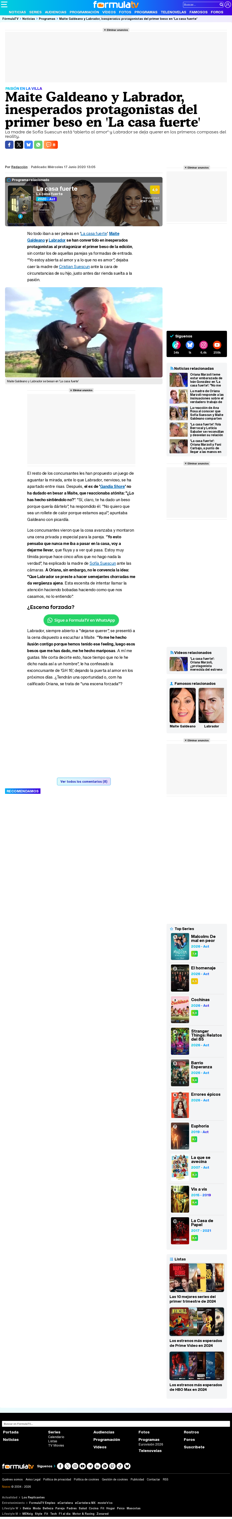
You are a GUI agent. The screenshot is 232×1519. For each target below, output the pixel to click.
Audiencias (55, 12)
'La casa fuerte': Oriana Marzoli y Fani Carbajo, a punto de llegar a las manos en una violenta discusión (206, 446)
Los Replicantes (33, 1497)
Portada (11, 1432)
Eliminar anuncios (117, 30)
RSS (165, 1479)
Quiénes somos (12, 1479)
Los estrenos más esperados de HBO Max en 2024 (196, 1387)
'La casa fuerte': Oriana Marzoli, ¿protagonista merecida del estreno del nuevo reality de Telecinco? (206, 664)
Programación (84, 12)
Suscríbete (194, 1447)
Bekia (27, 1508)
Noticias (17, 12)
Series (35, 12)
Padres (72, 1508)
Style (38, 1514)
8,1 (194, 1139)
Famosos (199, 12)
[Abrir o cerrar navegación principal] (4, 4)
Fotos (125, 12)
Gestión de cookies (115, 1479)
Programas (146, 12)
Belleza (48, 1508)
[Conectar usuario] (228, 4)
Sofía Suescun (102, 563)
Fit (102, 1508)
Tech (53, 1514)
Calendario (56, 1436)
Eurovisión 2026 (151, 1444)
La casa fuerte (57, 188)
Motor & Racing (83, 1514)
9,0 (194, 1013)
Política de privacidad (57, 1479)
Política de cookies (86, 1479)
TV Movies (56, 1445)
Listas (52, 1441)
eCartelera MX (85, 1503)
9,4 (194, 1080)
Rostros (191, 1432)
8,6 (194, 1238)
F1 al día (64, 1514)
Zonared (102, 1514)
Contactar (153, 1479)
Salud (83, 1508)
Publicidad (137, 1479)
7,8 (194, 954)
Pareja (60, 1508)
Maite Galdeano (183, 726)
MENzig (27, 1514)
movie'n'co (105, 1503)
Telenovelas (173, 12)
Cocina (93, 1508)
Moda (37, 1508)
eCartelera (65, 1503)
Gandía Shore (112, 486)
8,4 (194, 1202)
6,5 (194, 981)
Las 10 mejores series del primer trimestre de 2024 (193, 1299)
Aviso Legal (33, 1479)
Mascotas (134, 1508)
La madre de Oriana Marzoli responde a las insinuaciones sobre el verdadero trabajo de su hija (207, 396)
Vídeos (109, 12)
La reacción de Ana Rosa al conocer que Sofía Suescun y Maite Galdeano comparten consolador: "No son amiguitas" (206, 413)
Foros (217, 12)
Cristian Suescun (74, 266)
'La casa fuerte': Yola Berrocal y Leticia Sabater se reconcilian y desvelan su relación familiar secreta (207, 430)
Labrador (57, 240)
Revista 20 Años (116, 17)
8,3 (194, 1175)
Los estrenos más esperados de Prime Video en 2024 (196, 1343)
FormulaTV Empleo (42, 1503)
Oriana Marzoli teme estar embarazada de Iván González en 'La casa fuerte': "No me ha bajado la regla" (206, 380)
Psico (121, 1508)
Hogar (110, 1508)
